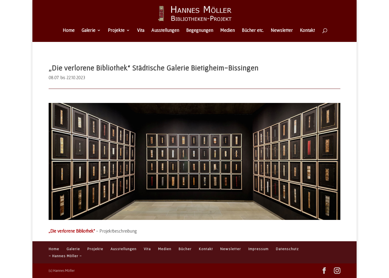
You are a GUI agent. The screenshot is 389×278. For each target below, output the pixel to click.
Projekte (116, 30)
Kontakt (307, 30)
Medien (227, 30)
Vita (140, 30)
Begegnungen (199, 30)
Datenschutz (287, 249)
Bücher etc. (253, 30)
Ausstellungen (165, 30)
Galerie (88, 30)
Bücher (185, 249)
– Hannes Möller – (65, 256)
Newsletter (282, 30)
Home (69, 30)
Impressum (258, 249)
